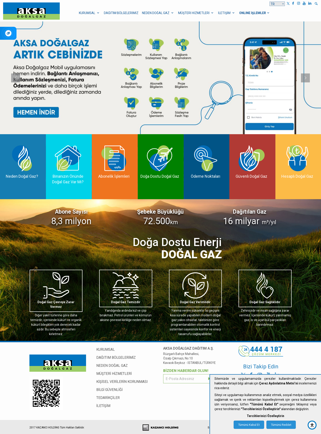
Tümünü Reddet (281, 424)
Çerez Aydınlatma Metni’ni (278, 383)
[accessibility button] (312, 425)
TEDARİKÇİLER (108, 398)
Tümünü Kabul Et (249, 424)
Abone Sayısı (71, 212)
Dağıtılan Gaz (249, 212)
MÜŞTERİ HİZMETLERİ (114, 373)
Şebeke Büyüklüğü (160, 212)
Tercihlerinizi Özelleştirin (265, 416)
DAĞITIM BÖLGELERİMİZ (116, 357)
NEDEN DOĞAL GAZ (112, 365)
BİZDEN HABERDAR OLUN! (185, 371)
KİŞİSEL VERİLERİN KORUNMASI (122, 382)
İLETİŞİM (103, 406)
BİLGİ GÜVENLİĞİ (109, 390)
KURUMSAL (105, 349)
